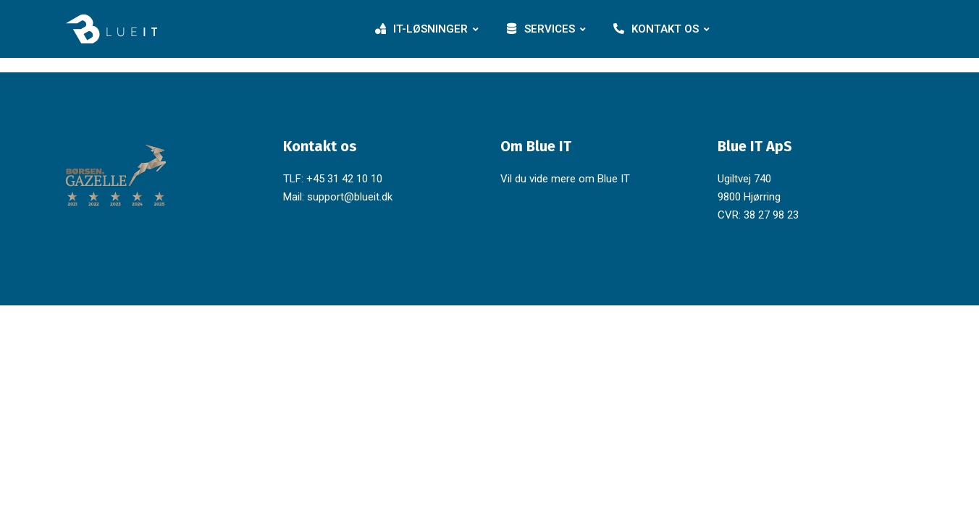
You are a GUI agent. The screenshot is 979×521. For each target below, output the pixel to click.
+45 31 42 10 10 (344, 178)
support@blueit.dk (349, 196)
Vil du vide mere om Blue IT (565, 178)
